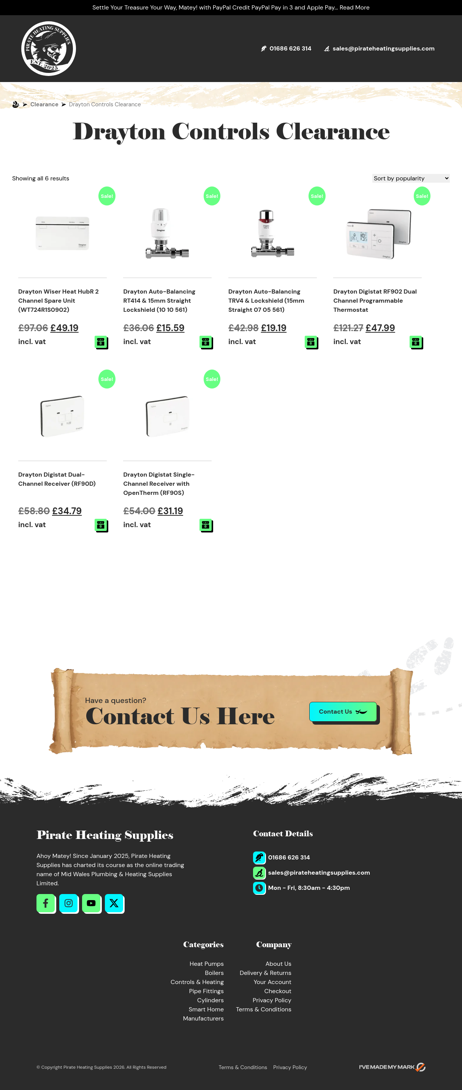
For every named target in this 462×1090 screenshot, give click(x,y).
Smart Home (206, 1009)
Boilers (214, 973)
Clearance (44, 104)
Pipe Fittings (206, 991)
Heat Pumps (207, 964)
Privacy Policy (272, 1000)
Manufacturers (203, 1018)
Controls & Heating (197, 982)
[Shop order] (411, 178)
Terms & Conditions (263, 1009)
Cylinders (210, 1000)
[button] (101, 342)
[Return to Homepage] (48, 48)
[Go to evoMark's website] (392, 1067)
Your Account (272, 982)
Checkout (277, 991)
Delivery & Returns (265, 973)
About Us (278, 964)
